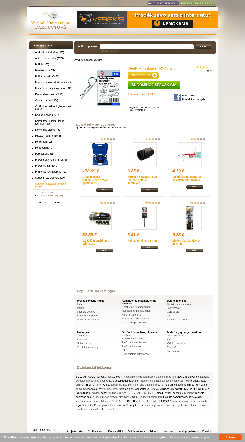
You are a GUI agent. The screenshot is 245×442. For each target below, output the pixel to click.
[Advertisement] (145, 276)
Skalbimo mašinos (177, 319)
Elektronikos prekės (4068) (49, 94)
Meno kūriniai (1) (43, 147)
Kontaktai (207, 431)
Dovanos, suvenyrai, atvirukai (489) (53, 82)
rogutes (112, 409)
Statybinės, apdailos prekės (88, 60)
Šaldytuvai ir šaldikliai (179, 304)
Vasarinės (82, 339)
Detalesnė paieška (110, 51)
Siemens (189, 392)
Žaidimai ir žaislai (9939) (47, 202)
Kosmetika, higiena (132, 338)
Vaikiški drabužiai (176, 343)
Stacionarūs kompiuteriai (135, 318)
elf (148, 405)
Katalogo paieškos (188, 431)
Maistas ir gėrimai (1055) (48, 135)
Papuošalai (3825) (44, 153)
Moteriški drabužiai (177, 335)
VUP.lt (51, 430)
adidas (95, 392)
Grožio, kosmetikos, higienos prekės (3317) (54, 107)
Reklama (153, 431)
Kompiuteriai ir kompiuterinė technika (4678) (49, 122)
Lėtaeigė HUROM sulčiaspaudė (93, 380)
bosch (104, 392)
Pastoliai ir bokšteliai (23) (51, 195)
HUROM (164, 401)
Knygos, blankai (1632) (47, 115)
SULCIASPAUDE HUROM (90, 376)
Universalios (84, 343)
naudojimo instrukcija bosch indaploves (161, 380)
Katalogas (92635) (43, 45)
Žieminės (82, 335)
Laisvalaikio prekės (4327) (48, 129)
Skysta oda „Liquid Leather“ (91, 409)
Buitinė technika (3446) (47, 76)
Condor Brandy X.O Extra (131, 405)
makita (110, 376)
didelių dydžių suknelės (170, 392)
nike (155, 401)
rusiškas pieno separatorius (134, 388)
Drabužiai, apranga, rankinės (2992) (53, 88)
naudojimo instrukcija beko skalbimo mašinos (182, 405)
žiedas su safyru (96, 388)
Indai (79, 304)
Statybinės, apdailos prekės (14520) (50, 185)
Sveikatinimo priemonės (135, 354)
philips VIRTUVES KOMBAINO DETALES (132, 392)
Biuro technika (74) (45, 70)
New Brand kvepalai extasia (192, 376)
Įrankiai (81, 307)
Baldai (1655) (42, 64)
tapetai (154, 388)
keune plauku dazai (196, 380)
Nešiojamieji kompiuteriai (136, 310)
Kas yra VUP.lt (115, 431)
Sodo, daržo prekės (88, 315)
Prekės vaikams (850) (46, 165)
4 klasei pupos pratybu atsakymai (111, 397)
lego (78, 405)
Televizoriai (173, 307)
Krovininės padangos (88, 347)
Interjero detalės (86, 311)
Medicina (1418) (43, 141)
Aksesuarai (173, 351)
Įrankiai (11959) (46, 192)
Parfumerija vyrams (133, 346)
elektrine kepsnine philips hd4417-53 (186, 384)
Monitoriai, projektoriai (134, 322)
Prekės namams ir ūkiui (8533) (51, 159)
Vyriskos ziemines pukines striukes (189, 401)
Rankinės (172, 347)
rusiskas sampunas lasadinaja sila (182, 397)
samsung (81, 388)
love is (119, 376)
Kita (169, 315)
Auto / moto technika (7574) (49, 58)
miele (135, 397)
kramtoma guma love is (125, 380)
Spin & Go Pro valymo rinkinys (99, 405)
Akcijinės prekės (75, 431)
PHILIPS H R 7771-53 (96, 384)
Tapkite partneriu (136, 431)
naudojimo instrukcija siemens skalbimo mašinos (138, 384)
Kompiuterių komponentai (136, 306)
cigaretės (112, 388)
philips (79, 384)
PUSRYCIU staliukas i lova (137, 401)
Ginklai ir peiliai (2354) (46, 100)
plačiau (105, 189)
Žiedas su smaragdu (150, 397)
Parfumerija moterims (134, 342)
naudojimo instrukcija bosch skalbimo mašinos (150, 376)
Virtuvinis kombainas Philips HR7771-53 (98, 401)
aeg (153, 405)
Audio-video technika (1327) (49, 52)
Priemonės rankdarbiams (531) (51, 171)
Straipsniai (168, 431)
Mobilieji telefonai (131, 314)
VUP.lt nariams (95, 431)
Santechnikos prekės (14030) (50, 177)
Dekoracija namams (88, 319)
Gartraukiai (173, 311)
